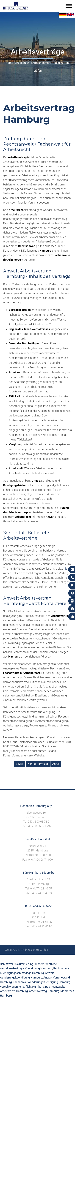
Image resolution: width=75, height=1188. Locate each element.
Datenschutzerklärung (56, 958)
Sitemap (10, 958)
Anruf (55, 763)
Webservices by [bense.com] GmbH (26, 949)
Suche (21, 958)
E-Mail (20, 763)
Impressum (34, 958)
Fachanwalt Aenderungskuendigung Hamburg (41, 982)
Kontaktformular (38, 763)
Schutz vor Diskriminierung (16, 964)
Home (9, 62)
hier (66, 568)
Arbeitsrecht (23, 62)
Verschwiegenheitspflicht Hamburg (22, 986)
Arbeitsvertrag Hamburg (44, 991)
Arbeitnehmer (41, 62)
